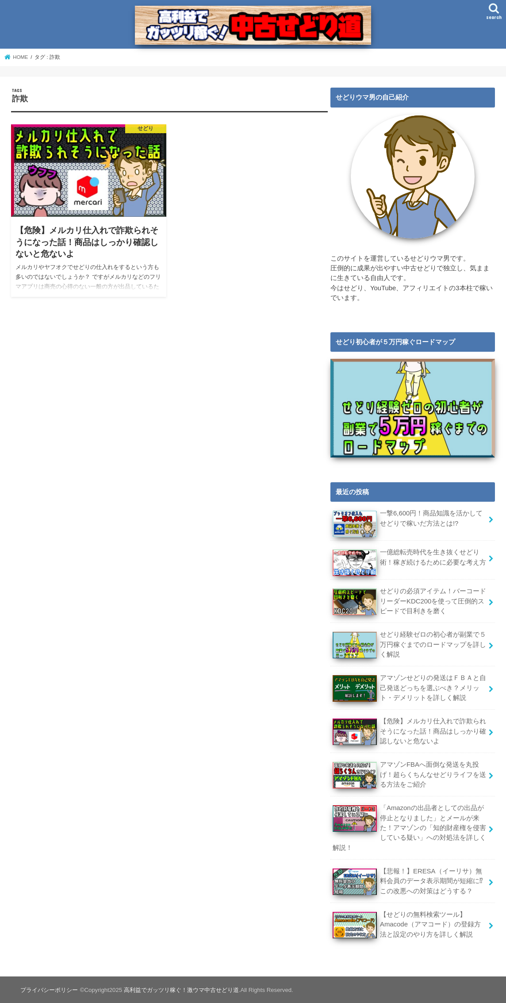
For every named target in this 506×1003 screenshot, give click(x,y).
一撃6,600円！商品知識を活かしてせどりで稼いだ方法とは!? (407, 523)
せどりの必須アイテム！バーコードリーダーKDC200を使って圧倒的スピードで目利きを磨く (409, 602)
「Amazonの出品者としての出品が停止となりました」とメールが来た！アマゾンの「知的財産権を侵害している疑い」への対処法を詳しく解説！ (409, 827)
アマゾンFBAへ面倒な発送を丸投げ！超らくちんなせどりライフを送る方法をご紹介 (409, 774)
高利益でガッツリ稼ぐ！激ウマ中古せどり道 (180, 989)
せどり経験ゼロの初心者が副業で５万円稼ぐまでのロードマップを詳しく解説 (409, 644)
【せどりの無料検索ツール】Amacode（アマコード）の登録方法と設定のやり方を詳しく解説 (406, 923)
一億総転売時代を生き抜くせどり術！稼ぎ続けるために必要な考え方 (409, 562)
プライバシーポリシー (49, 989)
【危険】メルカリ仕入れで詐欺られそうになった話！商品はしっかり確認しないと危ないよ (409, 731)
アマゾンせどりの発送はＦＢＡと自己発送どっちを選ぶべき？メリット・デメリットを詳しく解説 (409, 687)
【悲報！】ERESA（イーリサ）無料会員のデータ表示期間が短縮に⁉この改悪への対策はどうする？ (407, 879)
